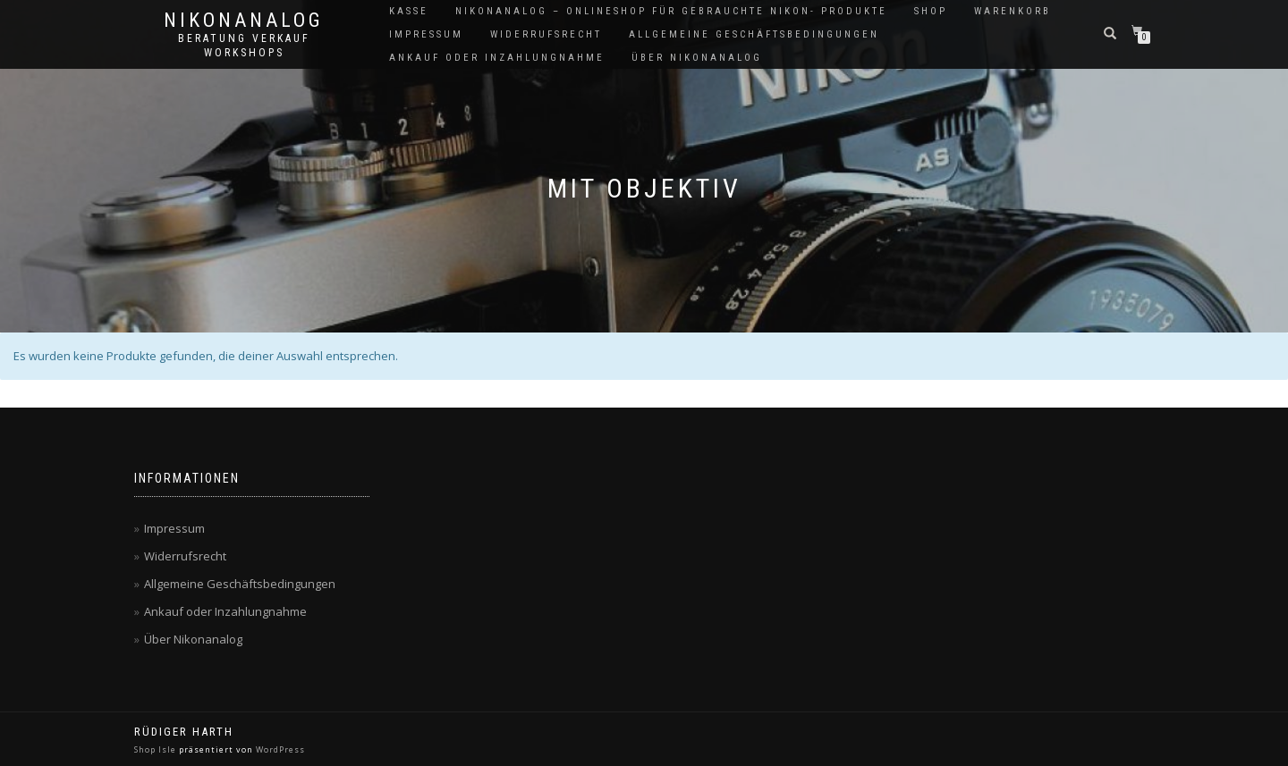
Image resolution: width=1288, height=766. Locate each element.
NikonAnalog (244, 20)
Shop (930, 11)
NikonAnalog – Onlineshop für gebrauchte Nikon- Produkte (671, 11)
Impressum (426, 34)
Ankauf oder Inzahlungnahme (497, 57)
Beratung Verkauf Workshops (244, 45)
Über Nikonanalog (696, 57)
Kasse (408, 11)
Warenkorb (1012, 11)
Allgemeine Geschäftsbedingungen (754, 34)
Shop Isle (155, 749)
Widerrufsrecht (546, 34)
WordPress (280, 749)
